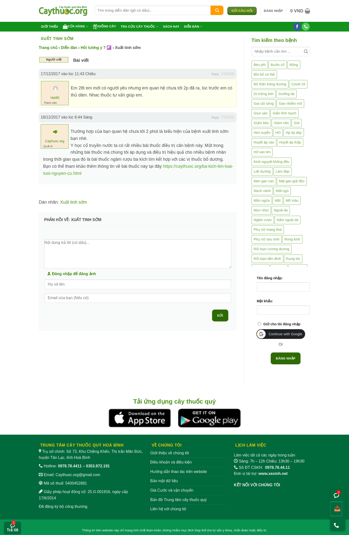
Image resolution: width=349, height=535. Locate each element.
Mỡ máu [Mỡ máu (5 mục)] (292, 200)
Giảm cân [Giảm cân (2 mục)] (281, 123)
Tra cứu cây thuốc (139, 26)
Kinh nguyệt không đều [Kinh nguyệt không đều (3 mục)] (271, 162)
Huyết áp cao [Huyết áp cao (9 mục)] (264, 142)
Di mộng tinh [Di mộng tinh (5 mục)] (264, 94)
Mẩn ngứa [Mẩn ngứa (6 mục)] (262, 200)
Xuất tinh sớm (73, 202)
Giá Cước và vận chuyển (171, 490)
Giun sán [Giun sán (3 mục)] (261, 113)
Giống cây (104, 26)
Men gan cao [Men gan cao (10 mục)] (264, 181)
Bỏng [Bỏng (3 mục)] (294, 65)
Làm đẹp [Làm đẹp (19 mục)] (282, 171)
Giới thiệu (49, 26)
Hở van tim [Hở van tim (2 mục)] (262, 152)
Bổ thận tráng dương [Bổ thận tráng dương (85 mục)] (270, 84)
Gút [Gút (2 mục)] (296, 123)
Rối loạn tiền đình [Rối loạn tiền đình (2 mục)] (267, 259)
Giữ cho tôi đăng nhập (282, 324)
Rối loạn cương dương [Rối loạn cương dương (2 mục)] (271, 249)
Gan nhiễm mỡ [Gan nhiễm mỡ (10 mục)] (290, 103)
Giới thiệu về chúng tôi (169, 453)
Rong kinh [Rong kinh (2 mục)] (292, 239)
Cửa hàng (75, 26)
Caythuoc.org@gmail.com (78, 475)
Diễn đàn (193, 26)
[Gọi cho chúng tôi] (306, 27)
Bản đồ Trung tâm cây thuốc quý (178, 500)
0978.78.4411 (70, 466)
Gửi (220, 315)
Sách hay (171, 26)
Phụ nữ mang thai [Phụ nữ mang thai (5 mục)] (268, 230)
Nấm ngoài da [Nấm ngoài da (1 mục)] (288, 220)
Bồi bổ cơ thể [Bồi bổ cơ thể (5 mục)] (264, 74)
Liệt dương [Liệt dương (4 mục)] (262, 171)
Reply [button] (215, 74)
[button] (273, 11)
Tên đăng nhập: (270, 278)
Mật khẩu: (265, 301)
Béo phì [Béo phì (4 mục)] (260, 65)
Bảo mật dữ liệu (164, 481)
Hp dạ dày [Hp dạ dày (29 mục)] (294, 133)
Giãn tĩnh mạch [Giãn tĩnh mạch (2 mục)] (284, 113)
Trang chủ (48, 48)
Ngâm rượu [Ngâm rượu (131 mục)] (263, 220)
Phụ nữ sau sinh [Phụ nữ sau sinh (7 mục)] (266, 239)
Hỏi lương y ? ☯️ (96, 48)
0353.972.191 (98, 466)
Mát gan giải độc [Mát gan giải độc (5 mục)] (292, 181)
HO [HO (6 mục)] (278, 133)
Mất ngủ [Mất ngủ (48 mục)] (282, 191)
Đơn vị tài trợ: (261, 473)
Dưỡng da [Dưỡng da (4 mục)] (286, 94)
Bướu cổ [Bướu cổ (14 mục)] (278, 65)
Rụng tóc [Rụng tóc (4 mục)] (293, 259)
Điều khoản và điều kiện (171, 462)
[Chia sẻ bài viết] (336, 509)
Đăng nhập (285, 358)
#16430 (227, 117)
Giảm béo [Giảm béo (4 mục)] (261, 123)
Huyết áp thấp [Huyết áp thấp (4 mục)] (290, 142)
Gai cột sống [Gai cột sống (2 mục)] (264, 103)
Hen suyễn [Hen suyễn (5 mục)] (262, 133)
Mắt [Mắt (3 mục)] (278, 200)
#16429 (227, 74)
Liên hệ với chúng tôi (168, 509)
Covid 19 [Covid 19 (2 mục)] (298, 84)
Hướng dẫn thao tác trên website (178, 472)
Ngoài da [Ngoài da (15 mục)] (281, 210)
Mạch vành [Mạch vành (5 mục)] (262, 191)
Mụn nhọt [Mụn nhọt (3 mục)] (261, 210)
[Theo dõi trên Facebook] (297, 27)
